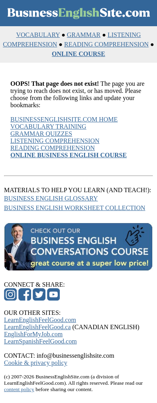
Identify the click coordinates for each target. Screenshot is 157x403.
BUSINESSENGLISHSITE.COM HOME (64, 119)
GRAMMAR (83, 34)
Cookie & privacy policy (35, 362)
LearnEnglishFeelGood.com (40, 319)
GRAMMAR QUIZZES (41, 133)
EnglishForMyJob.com (33, 334)
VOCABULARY (38, 34)
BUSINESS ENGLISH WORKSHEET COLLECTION (74, 207)
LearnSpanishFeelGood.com (40, 341)
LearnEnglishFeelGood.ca (37, 327)
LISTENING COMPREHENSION (55, 140)
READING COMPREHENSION (106, 44)
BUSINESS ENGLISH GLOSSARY (51, 198)
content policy (19, 389)
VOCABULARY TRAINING (48, 126)
